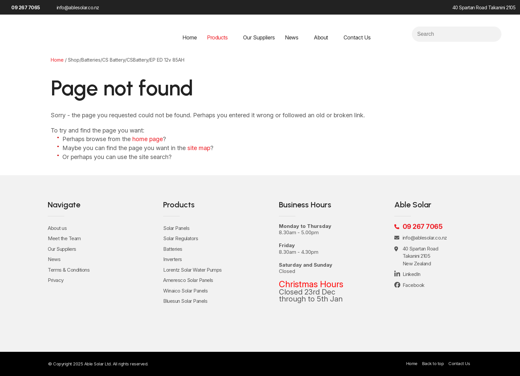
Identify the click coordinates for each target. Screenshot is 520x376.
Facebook (113, 7)
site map (198, 147)
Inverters (172, 259)
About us (57, 228)
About (321, 37)
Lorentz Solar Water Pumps (192, 270)
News (291, 37)
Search (493, 34)
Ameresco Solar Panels (188, 280)
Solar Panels (176, 228)
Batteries (172, 249)
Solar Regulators (180, 238)
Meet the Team (64, 238)
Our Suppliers (259, 37)
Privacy (56, 280)
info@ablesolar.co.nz (78, 7)
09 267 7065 (25, 7)
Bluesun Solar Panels (185, 301)
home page (147, 138)
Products (217, 37)
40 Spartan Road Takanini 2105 (484, 7)
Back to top (433, 363)
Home (189, 37)
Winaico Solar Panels (185, 291)
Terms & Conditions (69, 270)
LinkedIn (124, 7)
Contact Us (357, 37)
